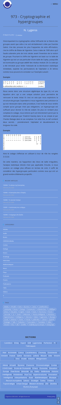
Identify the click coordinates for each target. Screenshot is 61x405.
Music (5, 268)
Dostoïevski (52, 352)
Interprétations (21, 377)
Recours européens (14, 380)
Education (14, 312)
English (21, 312)
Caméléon (8, 343)
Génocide (25, 371)
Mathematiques (8, 264)
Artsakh (13, 307)
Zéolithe (53, 384)
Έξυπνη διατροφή (30, 387)
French (50, 312)
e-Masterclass (41, 309)
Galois (19, 355)
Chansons (30, 365)
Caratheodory (43, 307)
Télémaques (30, 346)
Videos (5, 292)
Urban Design (22, 384)
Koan (31, 377)
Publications (7, 284)
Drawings (6, 257)
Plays (5, 272)
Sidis (50, 355)
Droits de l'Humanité (22, 368)
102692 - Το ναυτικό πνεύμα (12, 200)
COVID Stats (7, 368)
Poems (5, 280)
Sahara (44, 319)
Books (5, 237)
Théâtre (50, 380)
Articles (20, 35)
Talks (5, 288)
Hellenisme (26, 314)
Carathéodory (31, 352)
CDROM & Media (8, 241)
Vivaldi (23, 358)
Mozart (44, 355)
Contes (5, 245)
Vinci (12, 325)
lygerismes (43, 317)
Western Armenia (36, 384)
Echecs (6, 312)
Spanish (51, 319)
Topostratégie (9, 384)
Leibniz (36, 355)
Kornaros (27, 355)
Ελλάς (16, 343)
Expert (23, 343)
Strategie (7, 322)
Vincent (6, 325)
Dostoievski (31, 309)
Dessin (15, 309)
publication (36, 319)
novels (6, 319)
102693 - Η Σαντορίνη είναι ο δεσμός (14, 193)
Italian (36, 317)
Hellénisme (45, 371)
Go (14, 314)
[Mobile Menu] (54, 4)
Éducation (53, 368)
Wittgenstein (41, 358)
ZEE (17, 325)
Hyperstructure (9, 317)
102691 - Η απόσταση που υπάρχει (14, 207)
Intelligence (20, 317)
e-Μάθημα (52, 309)
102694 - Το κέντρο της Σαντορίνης (14, 185)
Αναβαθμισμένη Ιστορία (36, 325)
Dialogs (5, 249)
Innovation (52, 374)
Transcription (31, 322)
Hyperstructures (40, 374)
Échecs (35, 368)
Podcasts (6, 276)
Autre (20, 307)
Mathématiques (41, 377)
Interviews (6, 260)
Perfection (48, 343)
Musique (52, 317)
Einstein (4, 355)
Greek (19, 314)
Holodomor (51, 314)
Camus (34, 307)
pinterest (14, 319)
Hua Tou (28, 374)
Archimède (12, 352)
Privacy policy (51, 396)
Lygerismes (37, 343)
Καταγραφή (50, 325)
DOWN (58, 402)
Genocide (7, 314)
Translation (41, 322)
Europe (6, 371)
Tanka (42, 380)
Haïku (37, 371)
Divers (5, 253)
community (7, 309)
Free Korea (42, 312)
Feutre (34, 312)
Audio (5, 233)
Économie (43, 368)
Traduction (21, 322)
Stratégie (34, 380)
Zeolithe (23, 325)
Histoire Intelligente (39, 314)
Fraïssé (12, 355)
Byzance (27, 307)
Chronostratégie (42, 365)
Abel (4, 352)
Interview (29, 317)
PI (54, 343)
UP (58, 398)
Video (49, 322)
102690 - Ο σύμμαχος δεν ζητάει (13, 215)
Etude (28, 312)
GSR (29, 343)
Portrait (28, 319)
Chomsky (42, 352)
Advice (5, 365)
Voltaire (31, 358)
